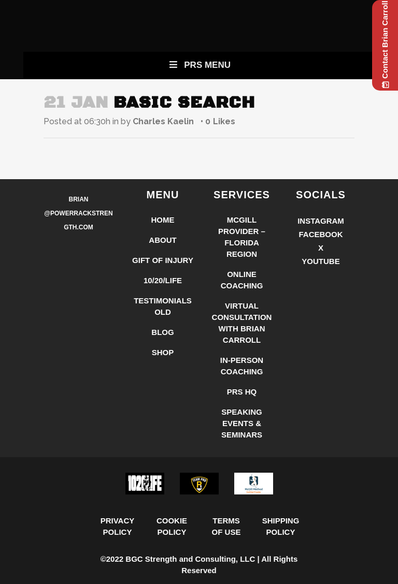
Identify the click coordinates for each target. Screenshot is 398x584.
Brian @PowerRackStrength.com (78, 213)
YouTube (320, 261)
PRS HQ (242, 391)
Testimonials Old (163, 306)
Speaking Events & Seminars (241, 423)
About (162, 240)
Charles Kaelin (163, 121)
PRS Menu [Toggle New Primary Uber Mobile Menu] (199, 65)
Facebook (320, 234)
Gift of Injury (162, 260)
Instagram (320, 220)
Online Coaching (242, 280)
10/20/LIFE (163, 280)
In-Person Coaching (241, 366)
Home (163, 219)
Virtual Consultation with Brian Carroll (242, 322)
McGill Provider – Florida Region (241, 236)
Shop (163, 352)
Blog (162, 332)
